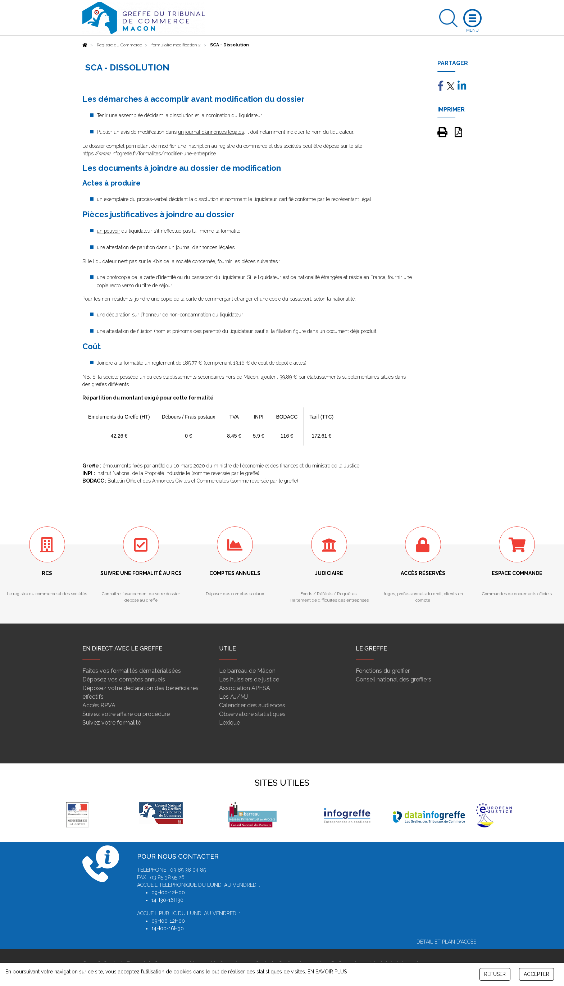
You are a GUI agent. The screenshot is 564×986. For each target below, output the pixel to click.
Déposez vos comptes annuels (123, 679)
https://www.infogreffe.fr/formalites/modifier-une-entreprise (149, 153)
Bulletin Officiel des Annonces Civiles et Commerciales (168, 481)
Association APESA (244, 688)
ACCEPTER (536, 974)
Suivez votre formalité (111, 722)
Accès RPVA (98, 705)
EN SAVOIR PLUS (327, 971)
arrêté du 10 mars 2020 (179, 466)
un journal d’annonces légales (211, 132)
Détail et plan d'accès (446, 942)
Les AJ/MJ (233, 696)
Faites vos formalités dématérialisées (131, 670)
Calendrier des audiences (252, 705)
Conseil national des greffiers (393, 679)
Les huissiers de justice (249, 679)
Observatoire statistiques (252, 714)
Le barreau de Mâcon (247, 670)
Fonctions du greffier (383, 670)
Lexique (229, 722)
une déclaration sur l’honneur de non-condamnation (154, 315)
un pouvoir (108, 231)
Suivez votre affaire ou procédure (126, 714)
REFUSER (495, 974)
